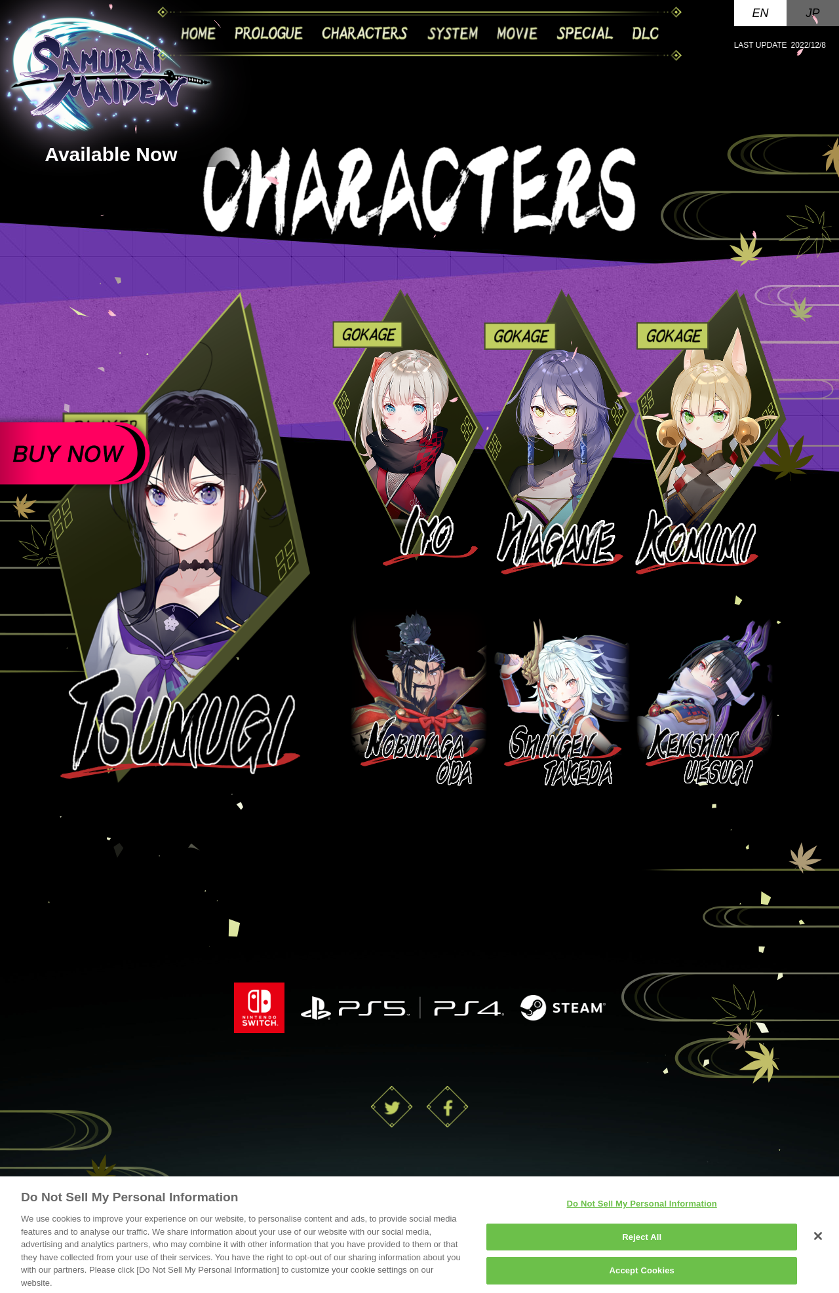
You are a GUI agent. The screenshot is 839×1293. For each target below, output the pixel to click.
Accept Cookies (642, 1276)
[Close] (818, 1241)
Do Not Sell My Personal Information (642, 1209)
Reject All (641, 1241)
